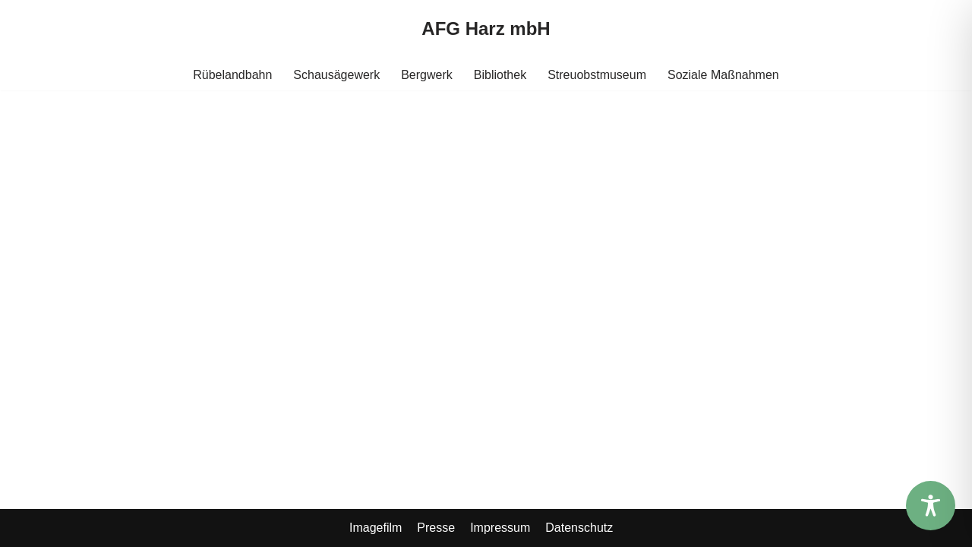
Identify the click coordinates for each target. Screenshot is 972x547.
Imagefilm (375, 527)
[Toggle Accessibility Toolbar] (930, 505)
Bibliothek (500, 74)
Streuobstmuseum (597, 74)
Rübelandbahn (232, 74)
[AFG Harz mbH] (485, 29)
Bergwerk (427, 74)
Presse (436, 527)
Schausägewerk (336, 74)
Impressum (500, 527)
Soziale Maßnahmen (723, 74)
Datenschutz (579, 527)
